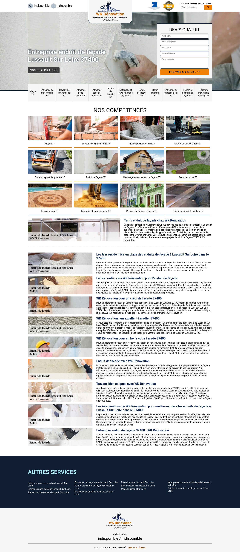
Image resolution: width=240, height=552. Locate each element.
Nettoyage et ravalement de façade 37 (126, 93)
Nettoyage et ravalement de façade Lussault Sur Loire (189, 483)
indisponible (38, 6)
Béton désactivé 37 (142, 93)
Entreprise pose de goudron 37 (96, 93)
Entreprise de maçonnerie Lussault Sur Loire (96, 482)
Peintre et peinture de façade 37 (187, 93)
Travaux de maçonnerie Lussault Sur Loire (48, 492)
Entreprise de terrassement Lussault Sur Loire (94, 492)
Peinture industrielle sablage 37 (203, 93)
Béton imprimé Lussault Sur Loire (137, 482)
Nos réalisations (43, 70)
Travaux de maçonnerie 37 (64, 93)
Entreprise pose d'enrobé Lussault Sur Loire (49, 489)
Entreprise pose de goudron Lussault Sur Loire (47, 484)
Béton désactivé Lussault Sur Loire (138, 485)
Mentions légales (137, 548)
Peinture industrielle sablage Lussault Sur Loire (188, 489)
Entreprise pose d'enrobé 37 (80, 93)
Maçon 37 (33, 92)
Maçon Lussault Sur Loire (133, 489)
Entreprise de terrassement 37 (170, 93)
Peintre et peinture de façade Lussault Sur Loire (94, 486)
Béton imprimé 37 (155, 93)
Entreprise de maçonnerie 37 (46, 93)
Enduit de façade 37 (110, 92)
